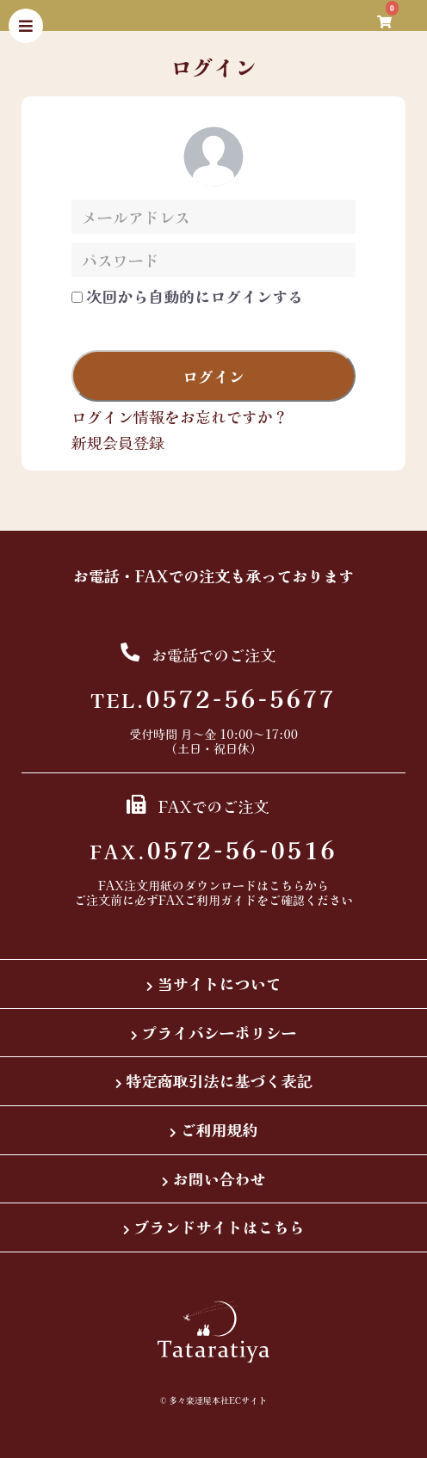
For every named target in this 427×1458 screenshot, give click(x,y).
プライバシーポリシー (219, 1032)
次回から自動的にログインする (194, 296)
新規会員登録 (117, 442)
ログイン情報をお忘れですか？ (179, 416)
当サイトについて (220, 983)
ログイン (213, 376)
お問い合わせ (219, 1178)
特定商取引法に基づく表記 (220, 1080)
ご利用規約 (219, 1129)
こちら (287, 885)
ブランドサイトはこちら (219, 1226)
